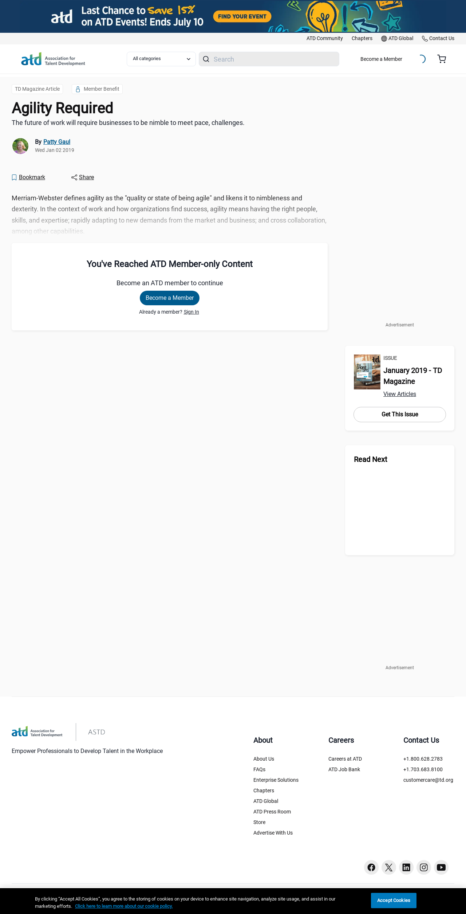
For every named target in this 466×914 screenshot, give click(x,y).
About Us (263, 759)
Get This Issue (400, 414)
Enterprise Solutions (276, 780)
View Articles (399, 394)
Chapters (263, 790)
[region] (233, 901)
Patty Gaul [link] (56, 141)
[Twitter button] (389, 867)
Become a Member (381, 59)
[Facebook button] (371, 867)
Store (259, 822)
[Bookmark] (28, 177)
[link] (325, 38)
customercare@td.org (428, 780)
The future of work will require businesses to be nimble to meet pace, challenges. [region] (128, 122)
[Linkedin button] (406, 867)
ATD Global (265, 801)
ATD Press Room (272, 812)
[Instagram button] (423, 867)
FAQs (259, 769)
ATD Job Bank (344, 769)
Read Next (370, 459)
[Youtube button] (441, 867)
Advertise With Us (273, 833)
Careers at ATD (345, 759)
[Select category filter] (161, 59)
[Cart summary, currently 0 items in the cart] (444, 59)
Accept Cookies (393, 900)
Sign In (191, 312)
